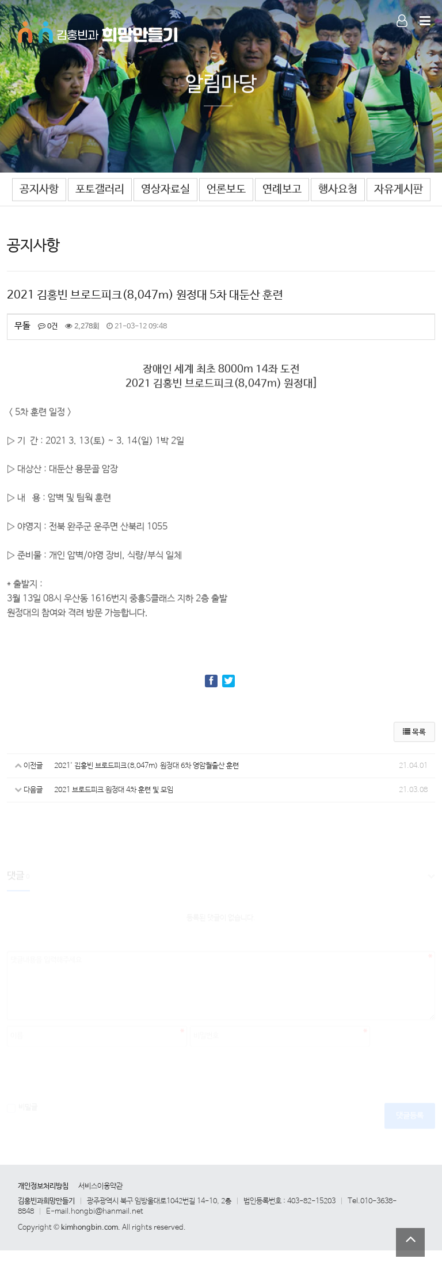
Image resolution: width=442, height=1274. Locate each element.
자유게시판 (398, 189)
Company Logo (98, 29)
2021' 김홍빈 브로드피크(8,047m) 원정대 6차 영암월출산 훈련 (146, 766)
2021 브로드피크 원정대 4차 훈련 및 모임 (113, 790)
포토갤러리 (99, 189)
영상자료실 (165, 189)
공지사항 (39, 189)
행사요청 (337, 189)
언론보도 (226, 189)
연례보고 (282, 189)
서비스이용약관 (100, 1186)
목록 (414, 732)
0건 (48, 326)
